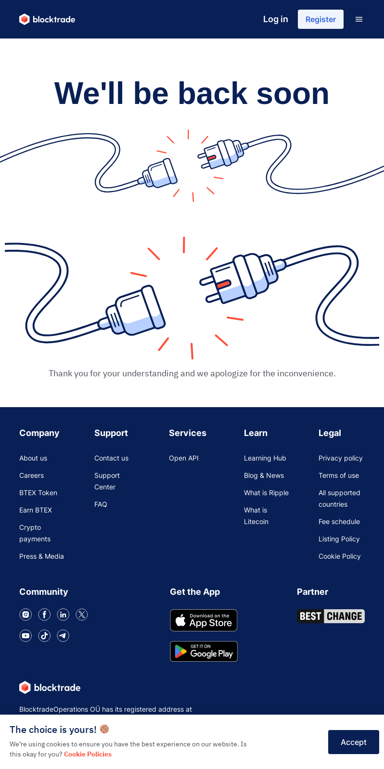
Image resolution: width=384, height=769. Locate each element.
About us (33, 458)
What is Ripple (266, 492)
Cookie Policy (340, 556)
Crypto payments (35, 533)
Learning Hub (265, 458)
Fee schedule (339, 521)
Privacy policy (341, 458)
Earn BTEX (35, 510)
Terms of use (339, 475)
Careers (31, 475)
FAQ (100, 504)
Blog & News (264, 475)
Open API (184, 458)
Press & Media (41, 556)
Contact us (111, 458)
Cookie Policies (88, 754)
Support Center (107, 481)
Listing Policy (339, 539)
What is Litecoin (256, 515)
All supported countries (339, 498)
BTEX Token (38, 492)
